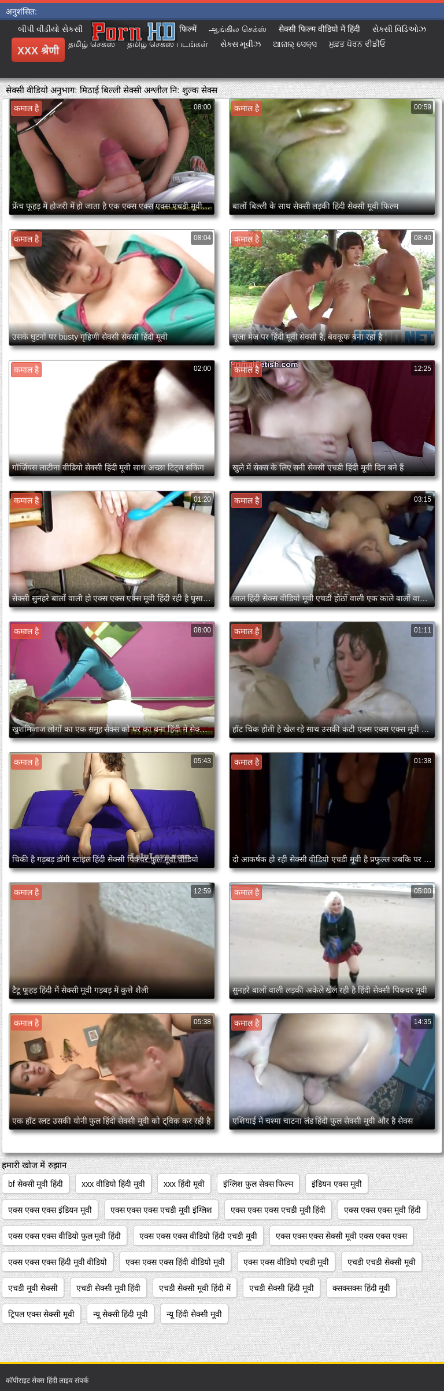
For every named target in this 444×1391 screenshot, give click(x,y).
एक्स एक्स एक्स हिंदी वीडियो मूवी (174, 1262)
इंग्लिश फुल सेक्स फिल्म (258, 1183)
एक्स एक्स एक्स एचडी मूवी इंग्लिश (161, 1210)
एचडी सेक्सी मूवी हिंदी (108, 1288)
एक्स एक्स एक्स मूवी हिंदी (382, 1210)
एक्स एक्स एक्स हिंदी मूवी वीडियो (57, 1262)
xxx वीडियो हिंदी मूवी (113, 1183)
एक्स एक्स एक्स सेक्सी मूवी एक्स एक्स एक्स (341, 1236)
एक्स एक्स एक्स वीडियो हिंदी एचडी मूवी (198, 1236)
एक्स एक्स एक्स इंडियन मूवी (50, 1210)
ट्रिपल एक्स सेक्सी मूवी (41, 1314)
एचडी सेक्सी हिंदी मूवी (281, 1288)
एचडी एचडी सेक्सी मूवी (381, 1262)
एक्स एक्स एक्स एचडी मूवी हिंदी (278, 1210)
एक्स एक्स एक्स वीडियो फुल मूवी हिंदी (64, 1236)
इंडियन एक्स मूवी (337, 1183)
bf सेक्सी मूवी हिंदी (35, 1183)
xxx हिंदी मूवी (184, 1183)
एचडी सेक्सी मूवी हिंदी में (195, 1288)
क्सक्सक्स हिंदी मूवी (361, 1288)
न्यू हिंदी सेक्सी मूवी (194, 1314)
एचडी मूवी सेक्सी (33, 1288)
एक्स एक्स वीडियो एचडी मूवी (286, 1262)
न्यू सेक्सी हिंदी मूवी (121, 1314)
